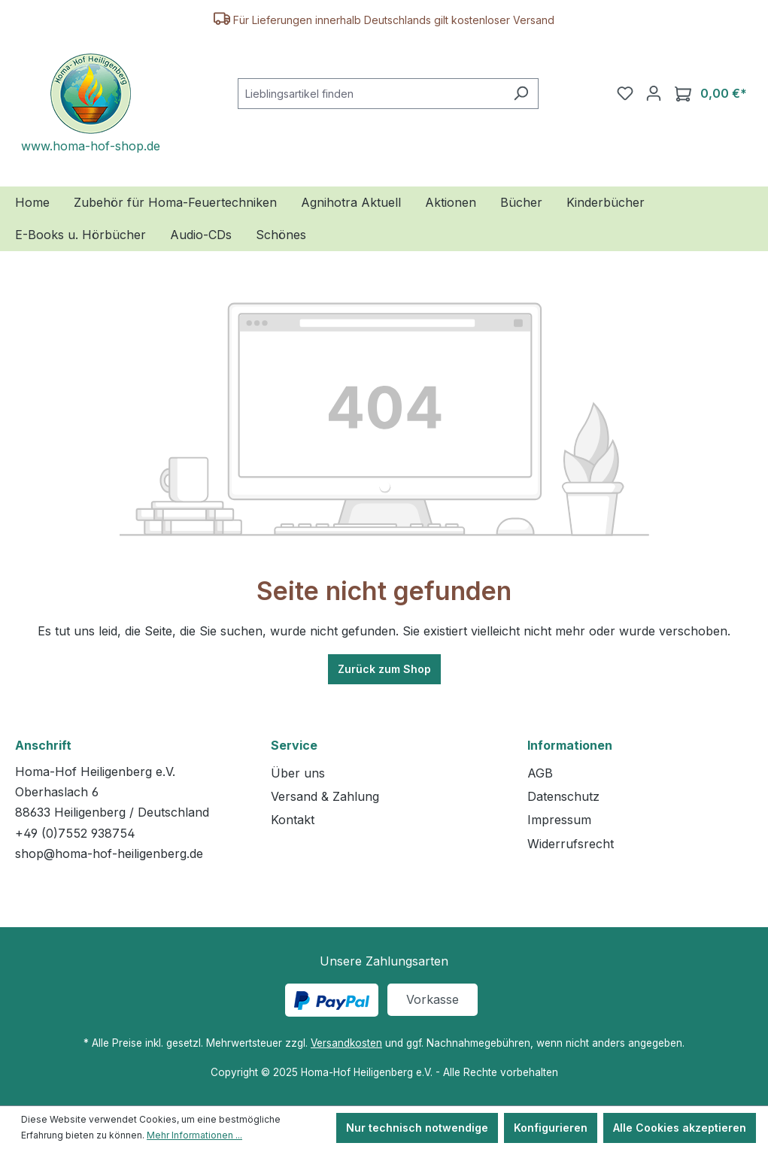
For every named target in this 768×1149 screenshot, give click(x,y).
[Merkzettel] (625, 93)
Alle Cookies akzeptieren (679, 1127)
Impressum (559, 819)
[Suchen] (521, 93)
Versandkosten (346, 1043)
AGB (540, 773)
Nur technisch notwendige (417, 1127)
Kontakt (292, 819)
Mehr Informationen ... (194, 1135)
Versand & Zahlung (325, 796)
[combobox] (371, 93)
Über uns (298, 773)
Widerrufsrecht (570, 843)
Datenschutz (563, 796)
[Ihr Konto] (653, 93)
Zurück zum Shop (384, 668)
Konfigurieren (550, 1127)
